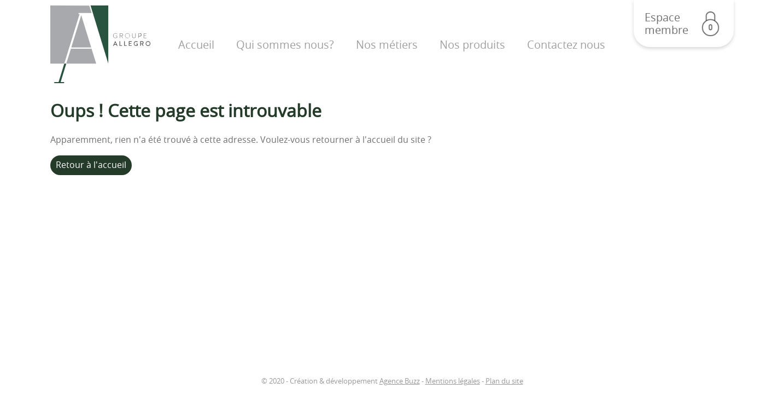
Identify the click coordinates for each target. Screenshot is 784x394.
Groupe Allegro (100, 44)
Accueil (196, 44)
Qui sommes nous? (285, 44)
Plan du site (504, 381)
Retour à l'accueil (91, 165)
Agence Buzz (399, 381)
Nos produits (472, 44)
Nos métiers (387, 44)
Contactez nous (566, 44)
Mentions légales (452, 381)
